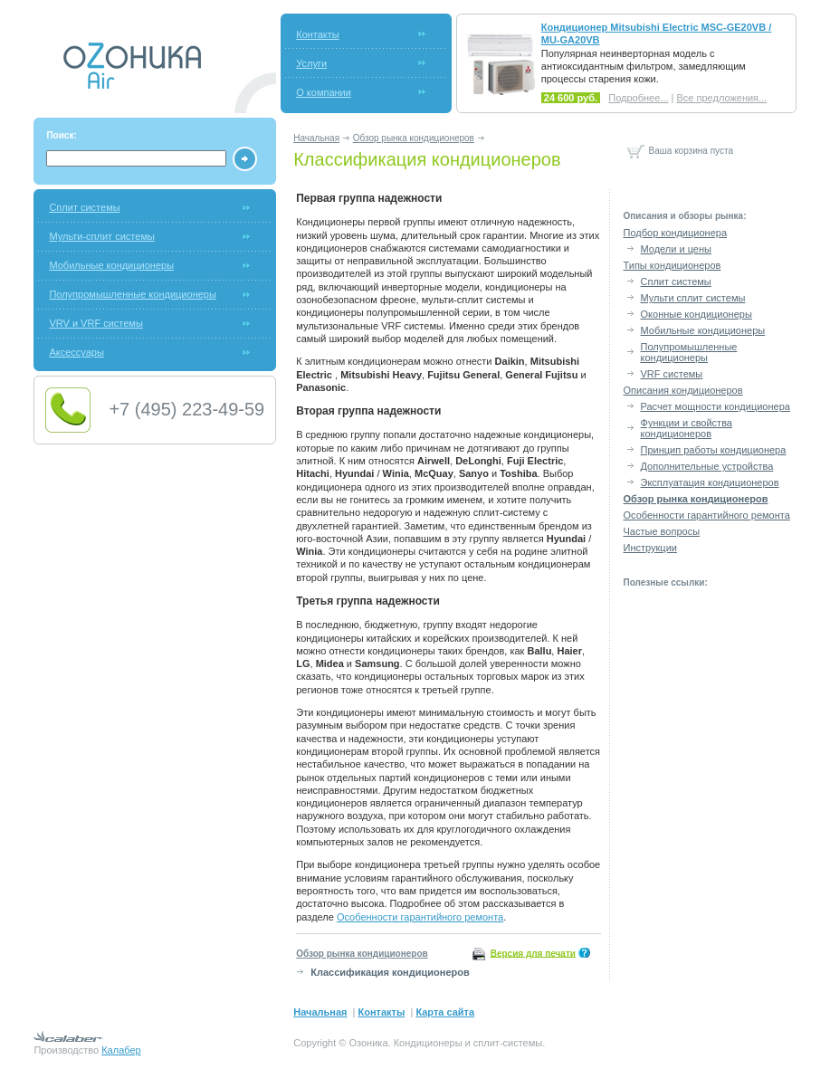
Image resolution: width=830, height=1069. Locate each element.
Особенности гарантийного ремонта (420, 917)
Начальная (316, 138)
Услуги (311, 63)
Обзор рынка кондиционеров (413, 138)
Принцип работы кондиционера (714, 449)
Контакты (317, 34)
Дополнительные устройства (707, 466)
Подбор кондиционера (675, 232)
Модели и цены (676, 248)
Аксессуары (76, 352)
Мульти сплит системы (693, 297)
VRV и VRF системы (95, 323)
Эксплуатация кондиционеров (710, 482)
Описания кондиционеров (683, 390)
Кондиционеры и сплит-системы (468, 1042)
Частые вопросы (662, 531)
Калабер (120, 1050)
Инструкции (650, 547)
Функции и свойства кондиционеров (686, 428)
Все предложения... (722, 97)
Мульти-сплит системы (101, 236)
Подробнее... (638, 97)
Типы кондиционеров (672, 265)
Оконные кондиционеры (696, 314)
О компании (323, 92)
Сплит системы (84, 207)
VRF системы (672, 373)
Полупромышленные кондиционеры (132, 294)
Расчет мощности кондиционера (715, 406)
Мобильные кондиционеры (111, 265)
